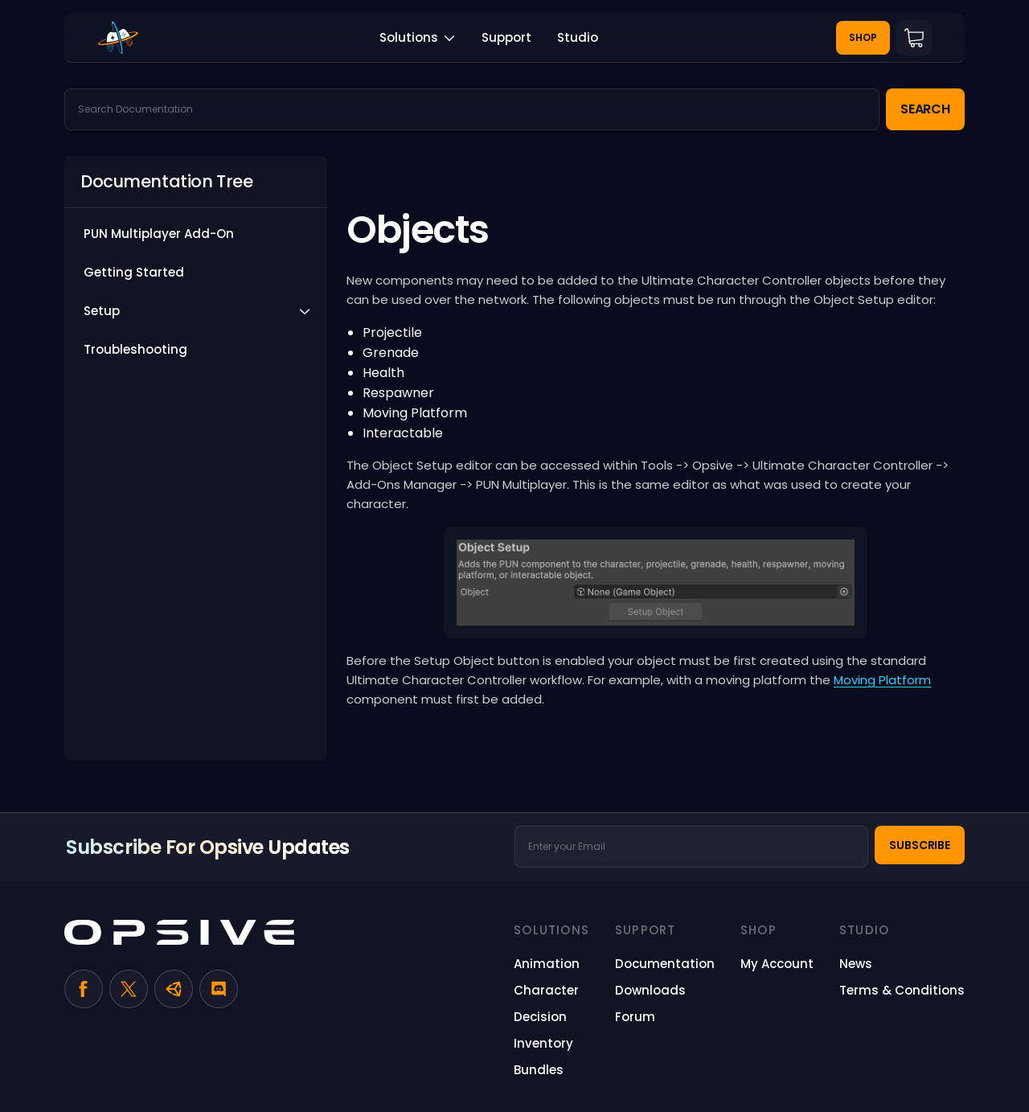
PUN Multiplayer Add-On (159, 233)
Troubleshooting (135, 349)
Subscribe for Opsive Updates (208, 847)
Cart (914, 37)
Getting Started (134, 272)
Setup (102, 310)
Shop (863, 37)
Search (925, 109)
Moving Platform (882, 679)
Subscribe (919, 845)
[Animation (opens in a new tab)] (547, 964)
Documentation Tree (166, 181)
